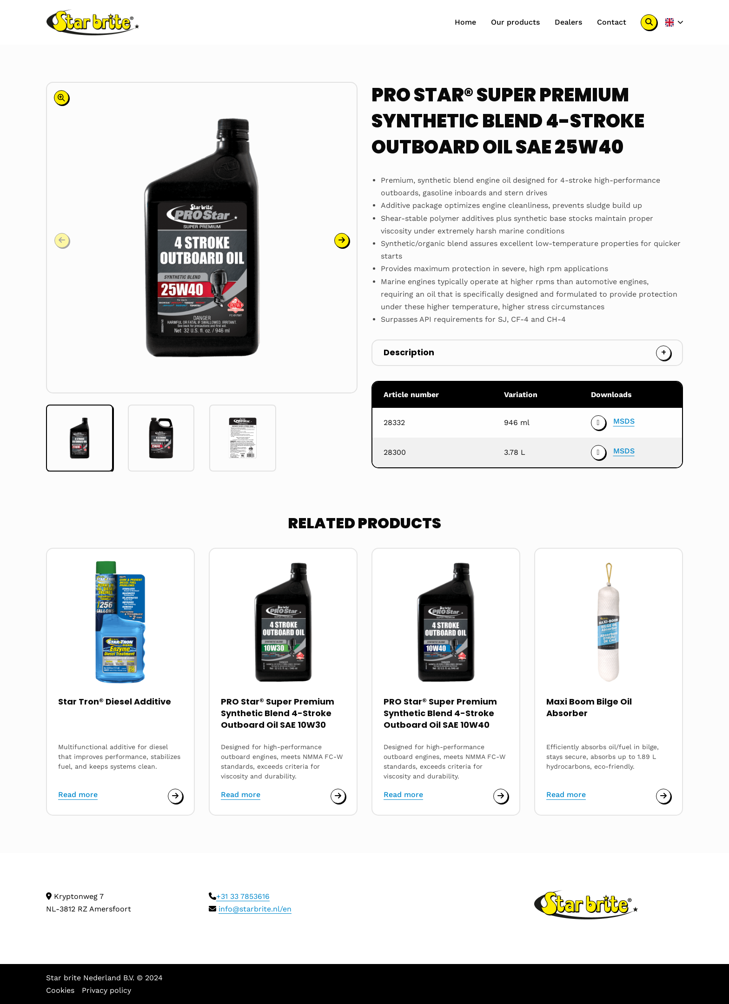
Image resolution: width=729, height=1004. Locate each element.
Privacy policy (106, 990)
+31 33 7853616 (243, 896)
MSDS (624, 421)
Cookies (60, 990)
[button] (341, 120)
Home (465, 22)
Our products (515, 22)
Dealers (568, 22)
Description (409, 352)
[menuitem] (465, 22)
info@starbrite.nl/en (255, 908)
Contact (611, 22)
